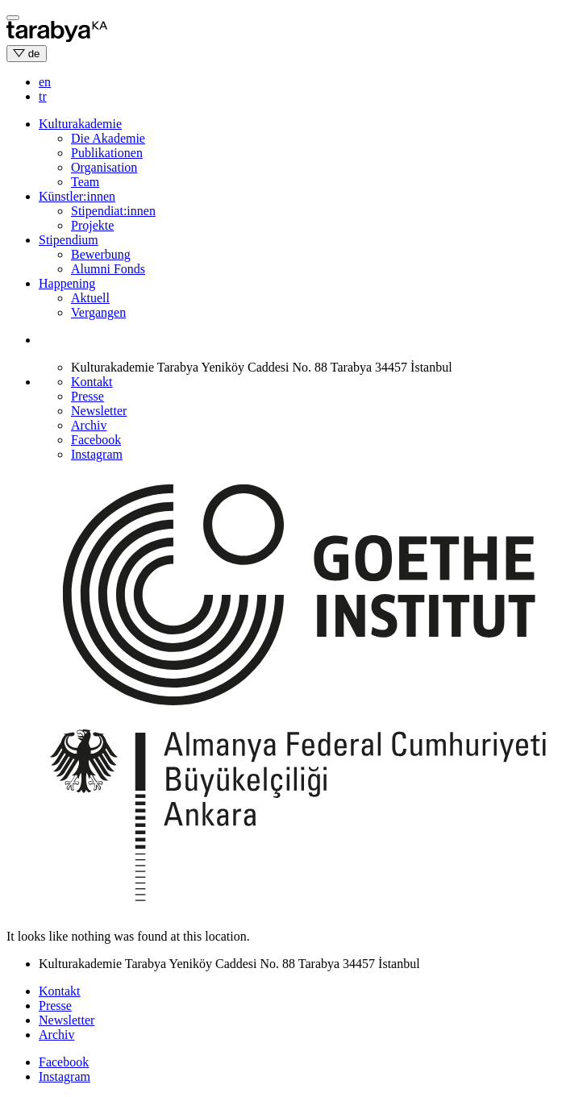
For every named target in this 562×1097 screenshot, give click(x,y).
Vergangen (98, 312)
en (45, 82)
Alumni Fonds (108, 269)
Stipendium (68, 240)
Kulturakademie (80, 124)
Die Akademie (108, 138)
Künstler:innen (77, 196)
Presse (87, 396)
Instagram (97, 454)
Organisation (104, 167)
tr (43, 96)
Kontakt (92, 382)
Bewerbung (101, 254)
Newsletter (99, 411)
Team (85, 182)
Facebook (96, 440)
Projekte (92, 225)
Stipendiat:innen (113, 211)
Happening (67, 283)
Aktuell (90, 298)
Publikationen (107, 153)
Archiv (88, 425)
